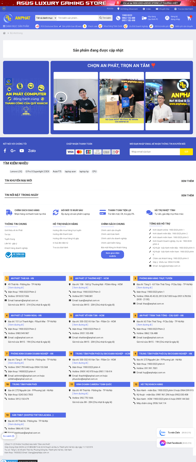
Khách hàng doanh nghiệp (16, 248)
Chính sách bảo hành (110, 234)
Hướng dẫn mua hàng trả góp (66, 238)
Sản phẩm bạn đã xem (71, 26)
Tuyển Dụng (10, 239)
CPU (94, 171)
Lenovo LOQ (16, 171)
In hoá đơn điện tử (60, 243)
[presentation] (56, 101)
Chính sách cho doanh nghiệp (114, 238)
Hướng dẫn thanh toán (62, 234)
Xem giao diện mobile (112, 254)
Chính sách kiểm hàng (111, 243)
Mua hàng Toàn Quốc (113, 26)
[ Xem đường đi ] (16, 287)
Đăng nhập (175, 19)
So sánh (8, 436)
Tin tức (7, 234)
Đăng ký (174, 16)
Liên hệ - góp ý (11, 243)
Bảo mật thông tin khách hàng (114, 247)
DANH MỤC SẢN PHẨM (16, 26)
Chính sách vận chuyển (111, 230)
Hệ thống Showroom (127, 9)
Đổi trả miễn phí (162, 26)
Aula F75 (57, 171)
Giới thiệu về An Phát (14, 230)
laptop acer (70, 171)
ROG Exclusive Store (49, 26)
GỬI (186, 151)
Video (148, 9)
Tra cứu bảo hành (185, 9)
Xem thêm (187, 181)
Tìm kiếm (105, 18)
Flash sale (92, 26)
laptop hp (84, 171)
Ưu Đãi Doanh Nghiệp (138, 26)
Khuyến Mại (164, 9)
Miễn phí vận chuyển (184, 26)
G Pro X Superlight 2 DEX (37, 171)
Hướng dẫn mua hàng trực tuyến (67, 230)
